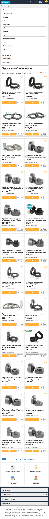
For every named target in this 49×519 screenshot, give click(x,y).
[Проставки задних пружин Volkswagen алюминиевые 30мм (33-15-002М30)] (36, 178)
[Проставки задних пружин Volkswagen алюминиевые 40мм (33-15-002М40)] (12, 210)
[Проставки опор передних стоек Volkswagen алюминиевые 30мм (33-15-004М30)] (12, 337)
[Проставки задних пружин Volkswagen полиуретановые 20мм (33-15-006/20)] (12, 368)
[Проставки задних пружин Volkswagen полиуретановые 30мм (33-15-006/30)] (36, 368)
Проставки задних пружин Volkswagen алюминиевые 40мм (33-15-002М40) (11, 220)
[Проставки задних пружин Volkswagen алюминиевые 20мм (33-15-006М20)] (36, 400)
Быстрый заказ (18, 102)
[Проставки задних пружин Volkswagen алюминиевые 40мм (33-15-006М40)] (36, 432)
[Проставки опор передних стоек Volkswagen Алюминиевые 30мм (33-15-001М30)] (12, 146)
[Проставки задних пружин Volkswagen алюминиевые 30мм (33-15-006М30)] (12, 432)
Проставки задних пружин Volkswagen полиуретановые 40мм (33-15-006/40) (12, 410)
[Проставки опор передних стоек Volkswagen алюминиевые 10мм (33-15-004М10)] (12, 305)
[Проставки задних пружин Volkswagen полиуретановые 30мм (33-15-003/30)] (12, 241)
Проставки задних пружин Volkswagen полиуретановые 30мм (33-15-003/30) (12, 252)
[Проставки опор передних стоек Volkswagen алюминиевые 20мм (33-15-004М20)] (36, 305)
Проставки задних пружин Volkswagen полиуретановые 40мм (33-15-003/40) (35, 252)
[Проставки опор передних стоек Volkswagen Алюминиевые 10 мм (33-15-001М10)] (12, 115)
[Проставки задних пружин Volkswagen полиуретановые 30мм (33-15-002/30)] (36, 146)
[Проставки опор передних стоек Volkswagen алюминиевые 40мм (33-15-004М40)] (36, 337)
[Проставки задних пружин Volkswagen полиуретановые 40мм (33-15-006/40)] (12, 400)
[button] (24, 13)
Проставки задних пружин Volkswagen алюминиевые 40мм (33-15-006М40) (34, 442)
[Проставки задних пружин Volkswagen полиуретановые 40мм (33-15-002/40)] (12, 178)
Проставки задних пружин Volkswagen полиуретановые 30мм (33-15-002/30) (35, 157)
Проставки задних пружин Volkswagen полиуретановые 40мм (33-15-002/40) (12, 188)
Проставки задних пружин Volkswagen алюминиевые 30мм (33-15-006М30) (11, 442)
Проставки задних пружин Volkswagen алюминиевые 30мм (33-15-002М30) (34, 188)
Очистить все (6, 62)
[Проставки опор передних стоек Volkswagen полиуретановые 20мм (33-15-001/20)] (12, 83)
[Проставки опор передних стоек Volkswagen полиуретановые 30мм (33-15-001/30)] (36, 83)
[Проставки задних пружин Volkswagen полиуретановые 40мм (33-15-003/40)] (36, 241)
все (25, 459)
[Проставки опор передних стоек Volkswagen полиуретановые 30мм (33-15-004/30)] (36, 273)
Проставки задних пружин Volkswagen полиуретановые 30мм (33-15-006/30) (35, 378)
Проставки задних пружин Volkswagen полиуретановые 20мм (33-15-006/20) (12, 378)
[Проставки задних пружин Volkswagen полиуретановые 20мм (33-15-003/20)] (36, 210)
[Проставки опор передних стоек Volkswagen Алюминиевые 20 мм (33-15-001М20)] (36, 115)
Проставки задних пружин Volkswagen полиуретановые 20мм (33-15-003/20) (35, 220)
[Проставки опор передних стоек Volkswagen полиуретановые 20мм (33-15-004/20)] (12, 273)
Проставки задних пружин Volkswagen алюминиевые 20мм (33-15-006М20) (34, 410)
